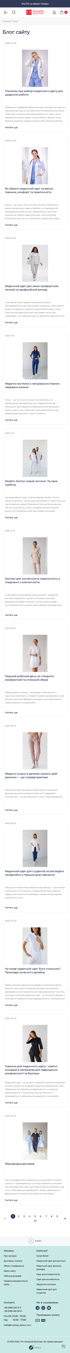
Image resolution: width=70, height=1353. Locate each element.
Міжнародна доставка (19, 1163)
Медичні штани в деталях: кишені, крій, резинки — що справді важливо (31, 775)
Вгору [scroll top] (35, 1241)
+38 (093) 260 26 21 (13, 1311)
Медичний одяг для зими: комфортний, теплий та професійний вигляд (31, 288)
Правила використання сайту (16, 1283)
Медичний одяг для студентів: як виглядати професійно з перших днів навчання (34, 873)
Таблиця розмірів (12, 1276)
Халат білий (42, 1256)
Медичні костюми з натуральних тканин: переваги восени (32, 385)
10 (35, 1220)
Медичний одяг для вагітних (50, 1261)
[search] (14, 12)
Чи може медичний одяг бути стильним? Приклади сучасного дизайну (33, 970)
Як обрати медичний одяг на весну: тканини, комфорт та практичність (29, 190)
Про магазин (10, 1256)
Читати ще (11, 127)
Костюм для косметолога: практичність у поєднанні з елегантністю (32, 580)
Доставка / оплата (13, 1261)
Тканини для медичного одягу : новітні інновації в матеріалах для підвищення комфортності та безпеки (31, 1070)
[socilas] (63, 1346)
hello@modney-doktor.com (17, 1325)
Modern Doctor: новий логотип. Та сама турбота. (31, 483)
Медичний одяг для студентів (46, 1291)
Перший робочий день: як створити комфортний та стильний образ (29, 678)
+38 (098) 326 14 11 (12, 1307)
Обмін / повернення (14, 1266)
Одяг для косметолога (47, 1279)
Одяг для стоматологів (48, 1274)
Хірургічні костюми (46, 1284)
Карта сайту (10, 1271)
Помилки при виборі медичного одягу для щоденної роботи (34, 93)
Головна (6, 21)
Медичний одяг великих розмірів (48, 1268)
